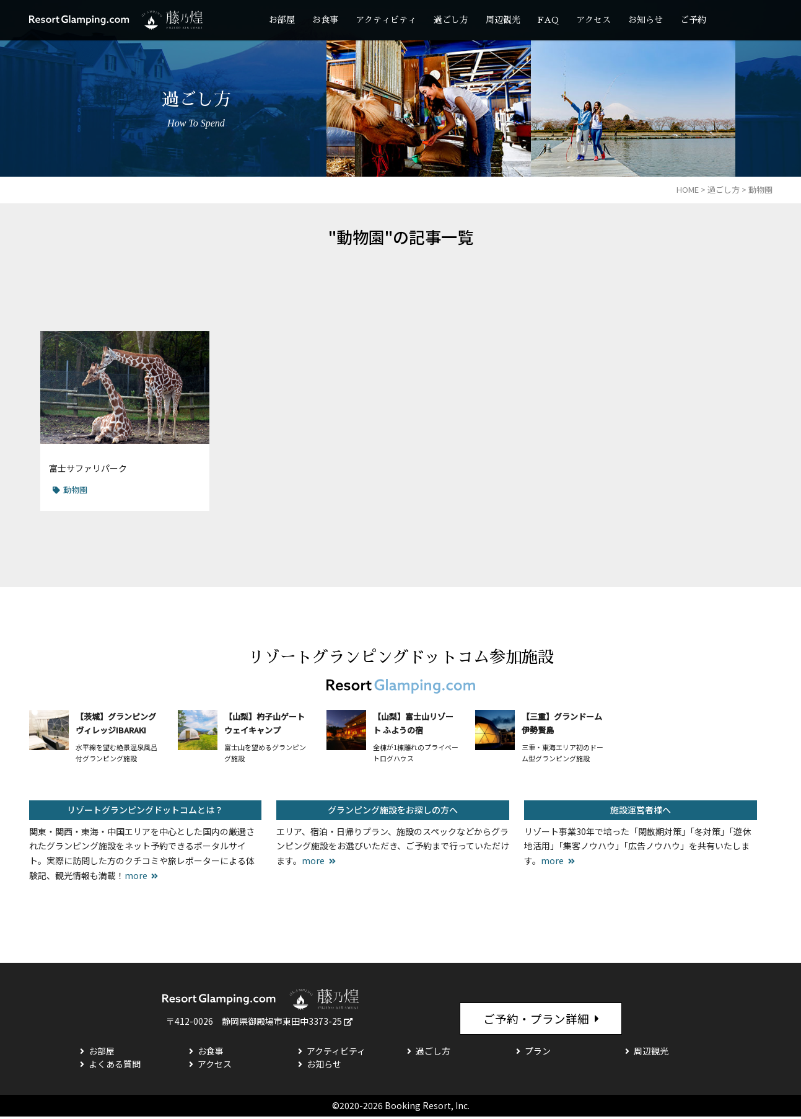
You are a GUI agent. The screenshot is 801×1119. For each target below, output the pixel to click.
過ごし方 (451, 19)
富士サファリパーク (88, 468)
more (136, 875)
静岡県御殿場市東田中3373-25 (282, 1021)
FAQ (548, 19)
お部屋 (282, 19)
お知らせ (645, 19)
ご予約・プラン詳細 (535, 1019)
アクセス (593, 19)
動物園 (75, 489)
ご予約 (693, 19)
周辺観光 (503, 19)
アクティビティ (386, 19)
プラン (538, 1053)
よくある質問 (115, 1066)
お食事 (325, 19)
